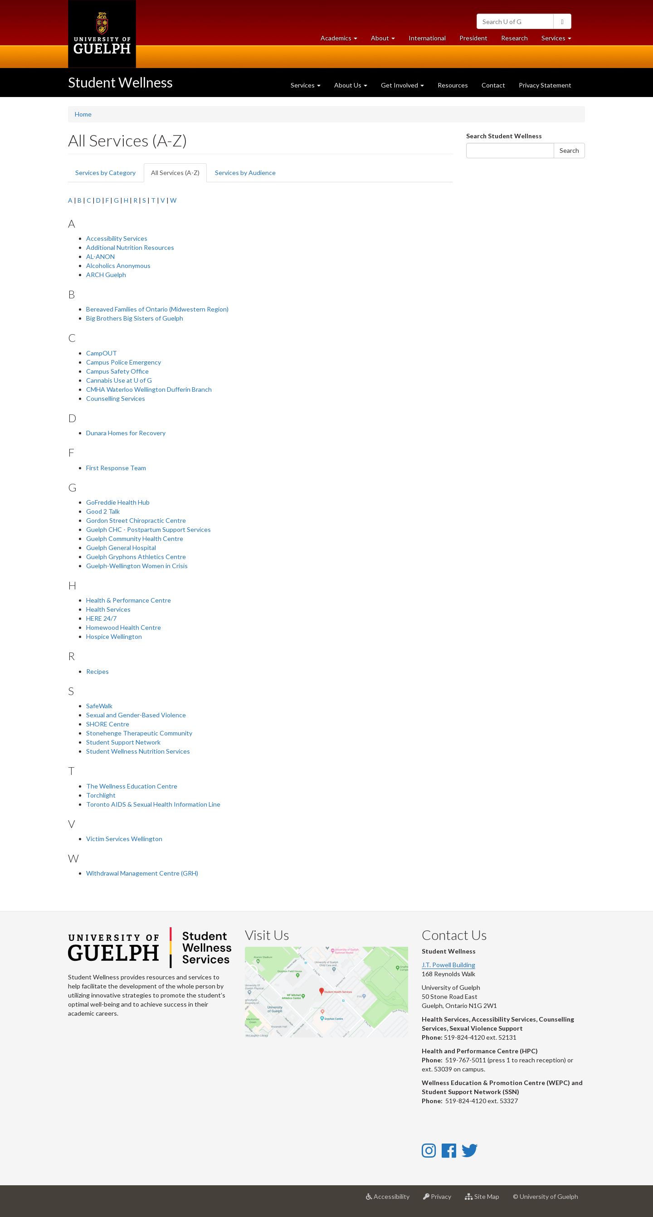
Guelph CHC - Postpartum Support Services (148, 529)
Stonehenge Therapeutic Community (139, 733)
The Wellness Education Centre (131, 786)
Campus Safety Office (117, 371)
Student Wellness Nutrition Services (138, 751)
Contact (493, 85)
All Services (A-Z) (179, 175)
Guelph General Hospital (121, 547)
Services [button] (559, 40)
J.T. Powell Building (448, 965)
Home (83, 114)
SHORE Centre (107, 724)
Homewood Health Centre (123, 627)
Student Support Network (123, 742)
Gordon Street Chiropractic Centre (136, 520)
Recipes (97, 671)
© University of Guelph (545, 1196)
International (427, 38)
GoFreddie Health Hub (118, 502)
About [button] (386, 40)
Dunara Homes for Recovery (126, 433)
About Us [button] (350, 85)
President (473, 38)
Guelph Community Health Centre (134, 538)
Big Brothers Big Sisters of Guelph (134, 318)
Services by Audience (245, 172)
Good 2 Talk (103, 511)
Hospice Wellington (114, 636)
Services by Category (105, 172)
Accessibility (391, 1200)
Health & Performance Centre (128, 600)
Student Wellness (120, 82)
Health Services (108, 609)
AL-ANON (100, 256)
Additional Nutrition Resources (130, 247)
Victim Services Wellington (124, 838)
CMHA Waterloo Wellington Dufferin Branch (149, 389)
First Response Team (116, 468)
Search (569, 150)
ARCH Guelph (106, 274)
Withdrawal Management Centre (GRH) (142, 873)
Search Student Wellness (504, 136)
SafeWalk (99, 706)
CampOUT (101, 353)
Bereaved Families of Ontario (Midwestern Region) (157, 309)
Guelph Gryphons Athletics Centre (136, 556)
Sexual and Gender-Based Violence (136, 715)
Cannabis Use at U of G (119, 380)
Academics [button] (342, 40)
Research (518, 40)
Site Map (485, 1200)
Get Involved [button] (402, 85)
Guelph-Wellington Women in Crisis (137, 566)
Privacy (440, 1200)
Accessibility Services (116, 238)
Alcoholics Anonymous (118, 265)
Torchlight (101, 795)
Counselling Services (115, 398)
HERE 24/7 (101, 618)
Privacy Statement (545, 85)
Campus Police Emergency (123, 362)
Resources (453, 85)
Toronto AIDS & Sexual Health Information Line (153, 804)
